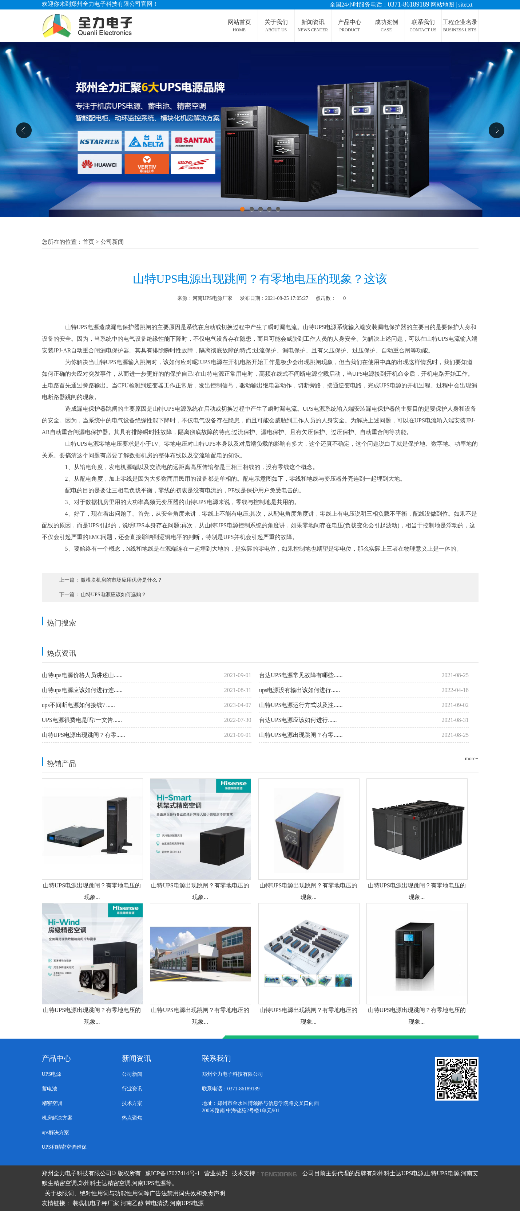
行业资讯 (132, 1088)
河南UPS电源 (187, 1203)
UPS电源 (51, 1074)
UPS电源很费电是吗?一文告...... (146, 720)
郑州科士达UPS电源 (398, 1173)
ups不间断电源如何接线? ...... (146, 705)
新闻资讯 (313, 25)
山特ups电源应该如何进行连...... (146, 690)
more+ (472, 758)
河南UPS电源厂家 (212, 298)
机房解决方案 (57, 1118)
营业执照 (215, 1173)
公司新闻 (132, 1074)
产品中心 (349, 25)
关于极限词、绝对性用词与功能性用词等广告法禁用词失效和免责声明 (135, 1193)
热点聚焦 (132, 1118)
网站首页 (239, 25)
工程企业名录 (459, 25)
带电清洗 (156, 1203)
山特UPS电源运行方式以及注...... (364, 705)
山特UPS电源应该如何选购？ (113, 594)
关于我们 (276, 25)
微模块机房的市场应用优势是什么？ (121, 580)
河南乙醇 (132, 1203)
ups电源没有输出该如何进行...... (364, 690)
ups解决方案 (55, 1132)
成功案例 (386, 25)
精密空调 (52, 1103)
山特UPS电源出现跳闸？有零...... (146, 735)
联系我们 (423, 25)
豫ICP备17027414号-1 (172, 1173)
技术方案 (132, 1103)
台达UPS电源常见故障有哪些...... (364, 675)
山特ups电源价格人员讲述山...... (146, 675)
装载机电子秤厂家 (95, 1203)
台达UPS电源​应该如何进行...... (364, 720)
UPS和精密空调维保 (64, 1147)
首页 (88, 242)
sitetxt (465, 4)
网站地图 (442, 4)
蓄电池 (49, 1088)
